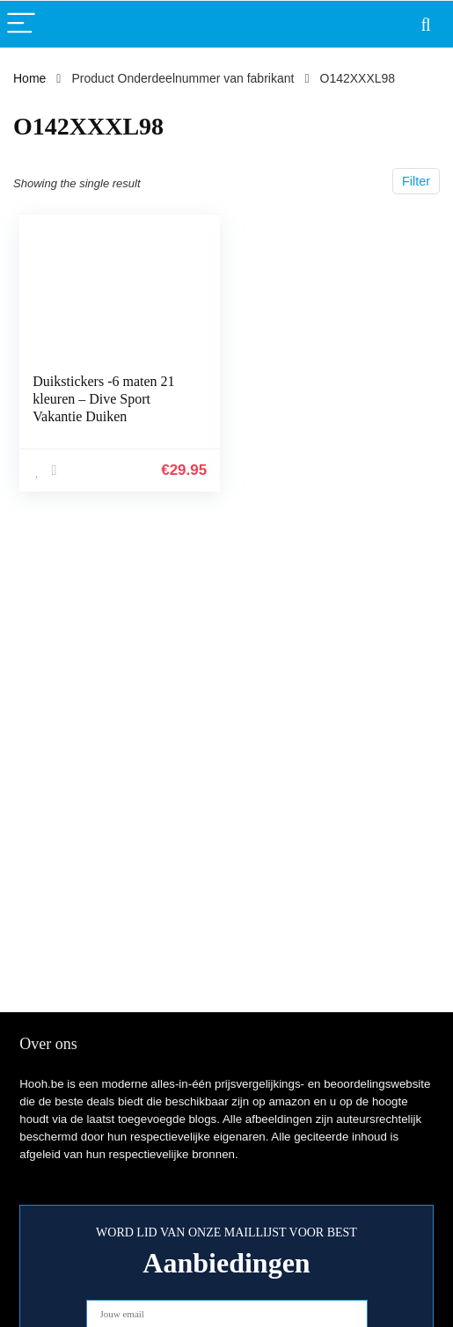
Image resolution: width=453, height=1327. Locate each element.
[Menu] (21, 24)
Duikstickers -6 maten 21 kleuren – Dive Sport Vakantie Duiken (103, 399)
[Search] (426, 24)
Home (29, 78)
